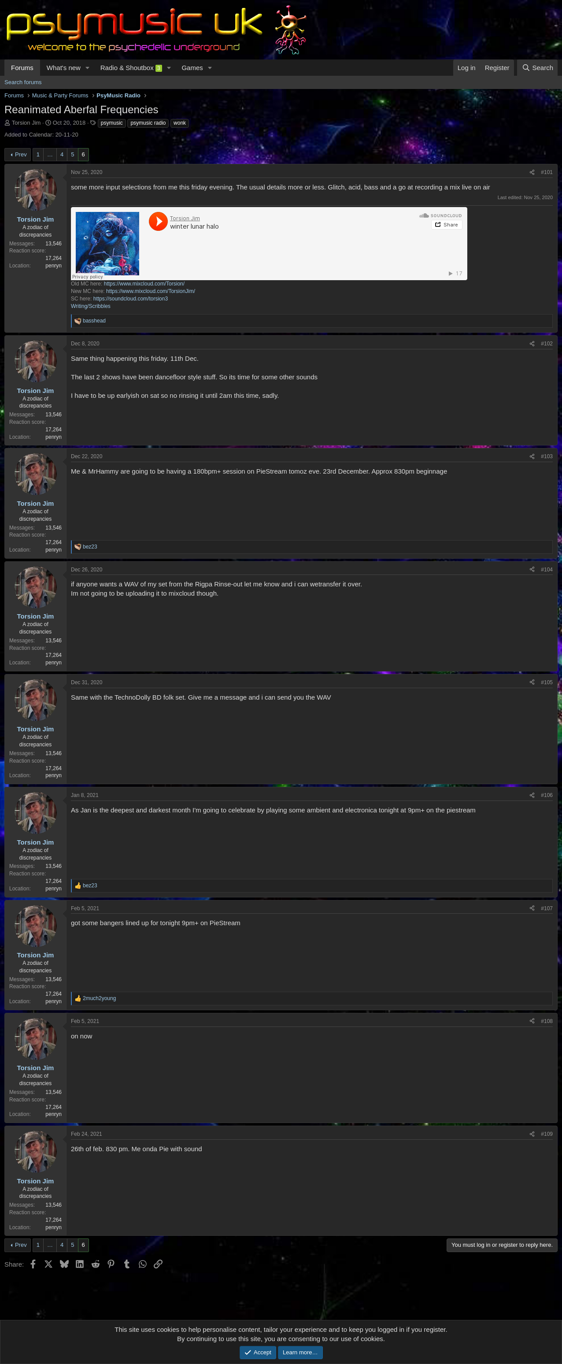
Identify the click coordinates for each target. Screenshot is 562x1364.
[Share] (532, 172)
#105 (547, 682)
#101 (547, 172)
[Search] (537, 67)
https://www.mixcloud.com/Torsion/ (144, 284)
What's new (64, 67)
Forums (22, 67)
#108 (547, 1021)
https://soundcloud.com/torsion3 (130, 299)
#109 (547, 1134)
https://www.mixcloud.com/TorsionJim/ (150, 291)
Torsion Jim (26, 122)
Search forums (23, 82)
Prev (21, 154)
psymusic (112, 123)
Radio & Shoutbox (131, 68)
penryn (53, 266)
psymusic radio (148, 123)
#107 (547, 908)
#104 (547, 570)
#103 (547, 456)
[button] (87, 67)
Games (192, 67)
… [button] (50, 154)
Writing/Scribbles (91, 306)
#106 (547, 795)
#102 (547, 344)
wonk (180, 123)
